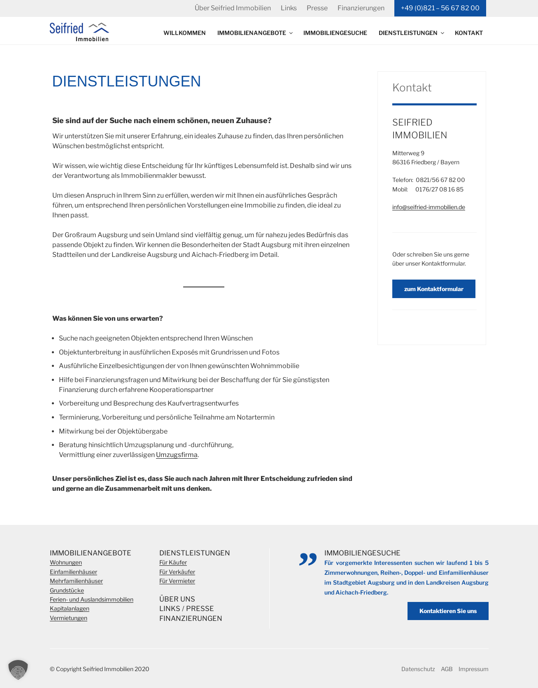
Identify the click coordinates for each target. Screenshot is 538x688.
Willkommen (184, 32)
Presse (317, 8)
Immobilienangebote (255, 32)
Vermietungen (68, 617)
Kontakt (469, 32)
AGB (447, 668)
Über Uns (177, 599)
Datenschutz (418, 668)
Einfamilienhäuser (73, 571)
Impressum (474, 668)
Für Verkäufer (177, 571)
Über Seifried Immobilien (233, 8)
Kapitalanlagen (69, 608)
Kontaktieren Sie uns (448, 610)
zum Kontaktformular (433, 288)
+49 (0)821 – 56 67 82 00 (440, 8)
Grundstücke (67, 590)
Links (289, 8)
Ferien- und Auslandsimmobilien (91, 599)
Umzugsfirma (177, 455)
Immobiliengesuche (335, 32)
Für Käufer (173, 562)
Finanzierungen (361, 8)
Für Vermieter (177, 580)
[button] (18, 670)
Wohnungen (66, 562)
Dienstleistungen (412, 32)
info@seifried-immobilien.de (428, 206)
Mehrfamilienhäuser (76, 580)
